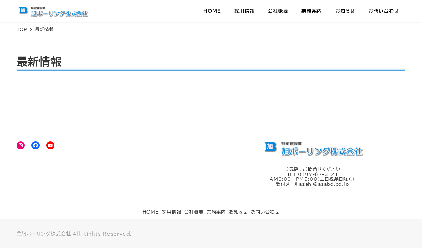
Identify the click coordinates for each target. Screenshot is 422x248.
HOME (151, 212)
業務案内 (216, 212)
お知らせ (238, 212)
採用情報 (171, 212)
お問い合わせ (265, 212)
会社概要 (193, 212)
